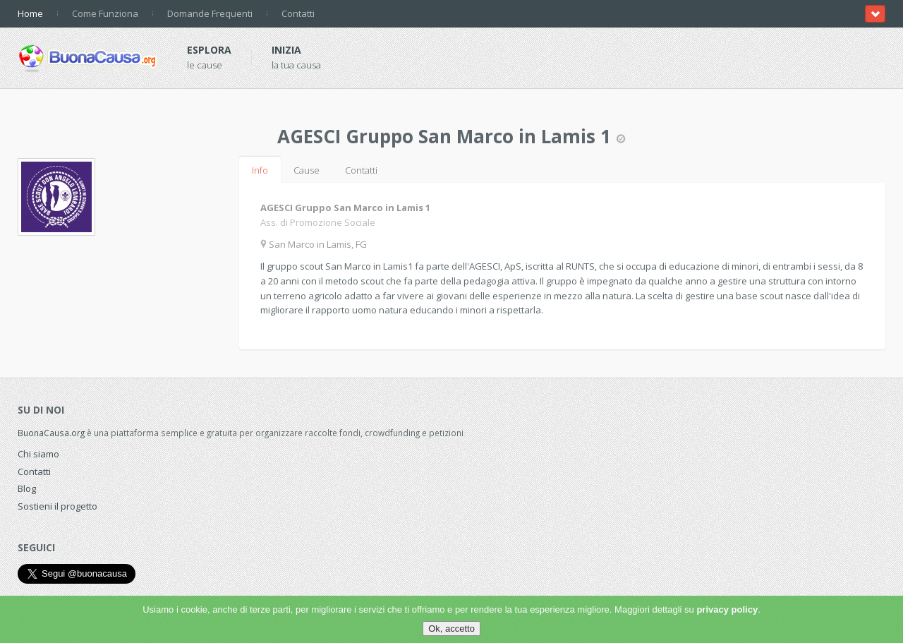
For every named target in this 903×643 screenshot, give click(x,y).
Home (30, 13)
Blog (27, 488)
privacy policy (727, 609)
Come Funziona (105, 13)
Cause (306, 170)
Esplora (209, 49)
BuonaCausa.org (51, 432)
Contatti (298, 13)
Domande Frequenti (210, 13)
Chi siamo (38, 453)
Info (260, 170)
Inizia (286, 49)
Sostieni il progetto (57, 506)
